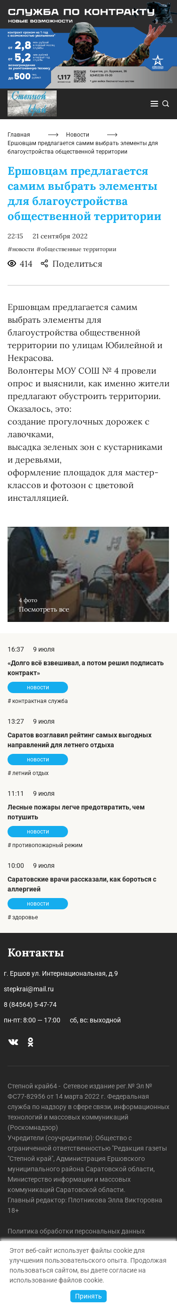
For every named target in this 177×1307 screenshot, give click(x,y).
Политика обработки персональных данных (76, 1231)
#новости (21, 249)
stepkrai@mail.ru (29, 989)
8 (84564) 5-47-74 (30, 1004)
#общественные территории (76, 249)
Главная (19, 134)
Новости (77, 134)
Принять (88, 1296)
